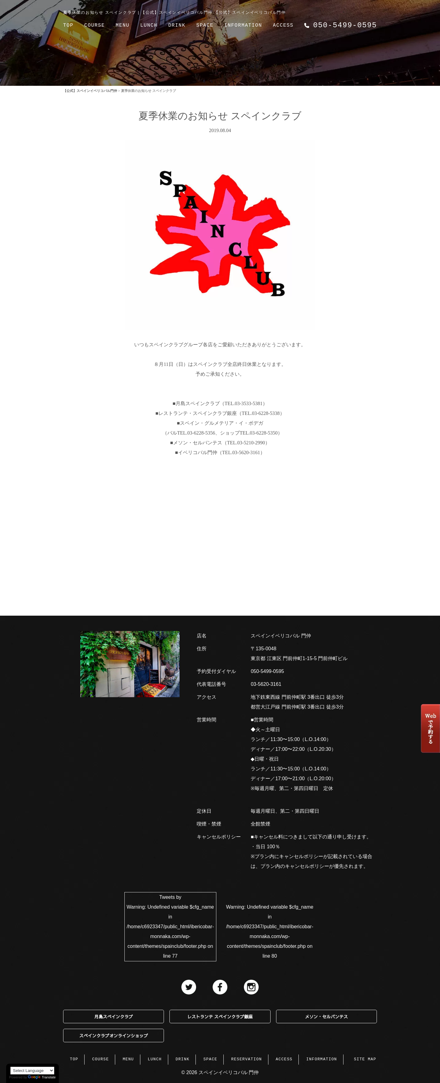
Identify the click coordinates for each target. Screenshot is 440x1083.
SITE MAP (365, 1059)
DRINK (176, 25)
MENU (123, 25)
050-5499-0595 (267, 671)
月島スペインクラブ (113, 1016)
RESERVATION (246, 1059)
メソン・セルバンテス (326, 1016)
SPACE (205, 25)
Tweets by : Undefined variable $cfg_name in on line (170, 927)
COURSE (94, 25)
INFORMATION (243, 25)
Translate (41, 1077)
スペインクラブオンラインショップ (113, 1035)
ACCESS (283, 25)
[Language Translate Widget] (32, 1070)
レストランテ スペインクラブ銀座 (220, 1016)
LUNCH (148, 25)
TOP (68, 25)
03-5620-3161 (266, 684)
